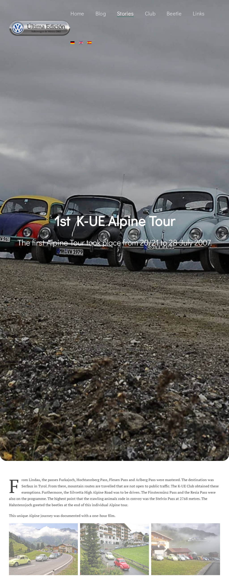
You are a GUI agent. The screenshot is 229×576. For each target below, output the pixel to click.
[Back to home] (39, 28)
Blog (100, 13)
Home (77, 13)
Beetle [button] (174, 13)
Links (199, 13)
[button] (43, 549)
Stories (125, 13)
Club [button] (150, 13)
